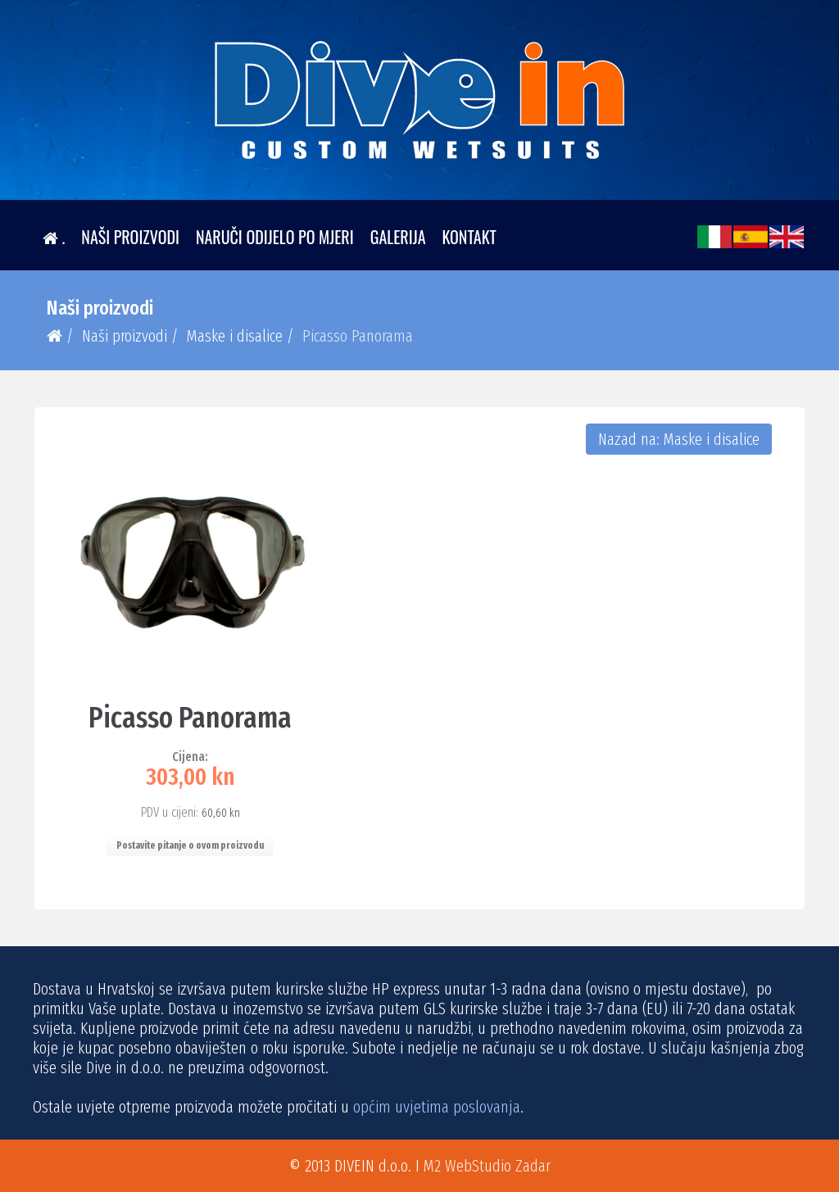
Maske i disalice (235, 336)
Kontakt (469, 236)
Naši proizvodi (130, 236)
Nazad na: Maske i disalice (679, 439)
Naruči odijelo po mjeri (275, 236)
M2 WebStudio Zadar (487, 1166)
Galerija (398, 236)
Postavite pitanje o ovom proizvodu (190, 845)
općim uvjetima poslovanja (436, 1107)
